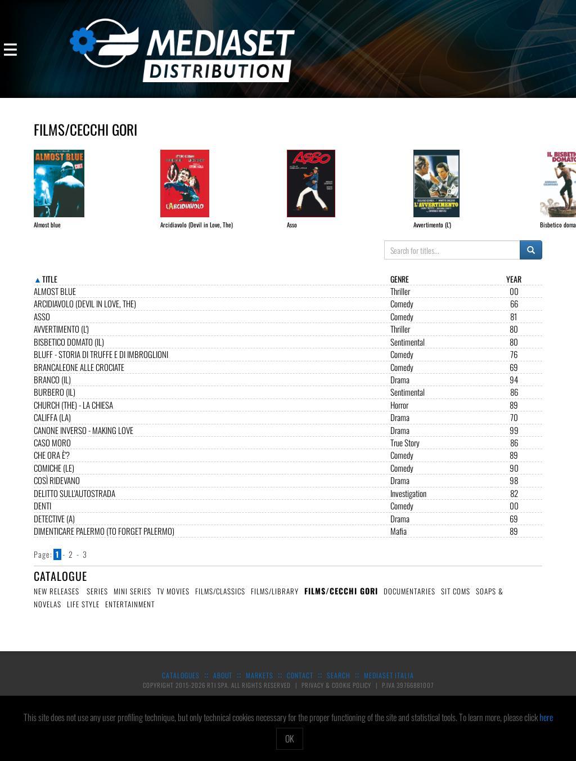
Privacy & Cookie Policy (337, 694)
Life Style (83, 613)
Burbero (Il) (54, 401)
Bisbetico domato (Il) (69, 351)
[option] (65, 189)
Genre (399, 288)
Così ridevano (57, 489)
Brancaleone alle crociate (79, 376)
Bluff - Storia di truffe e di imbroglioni (101, 363)
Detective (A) (54, 528)
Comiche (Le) (54, 477)
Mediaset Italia (389, 684)
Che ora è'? (52, 464)
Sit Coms (455, 600)
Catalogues (181, 684)
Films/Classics (220, 600)
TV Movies (173, 600)
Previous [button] (18, 183)
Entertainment (130, 613)
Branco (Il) (52, 389)
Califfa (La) (52, 426)
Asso (42, 326)
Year (513, 288)
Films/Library (275, 600)
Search (338, 684)
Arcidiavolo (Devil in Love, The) (85, 313)
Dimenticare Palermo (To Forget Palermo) (104, 540)
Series (97, 600)
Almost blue (55, 300)
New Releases (56, 600)
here (546, 717)
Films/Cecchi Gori (341, 600)
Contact (300, 684)
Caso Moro (52, 452)
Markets (259, 684)
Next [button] (558, 183)
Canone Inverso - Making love (83, 439)
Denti (42, 515)
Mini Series (132, 600)
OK (289, 738)
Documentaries (409, 600)
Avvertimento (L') (61, 338)
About (222, 684)
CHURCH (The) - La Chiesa (73, 414)
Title (49, 288)
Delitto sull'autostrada (74, 502)
